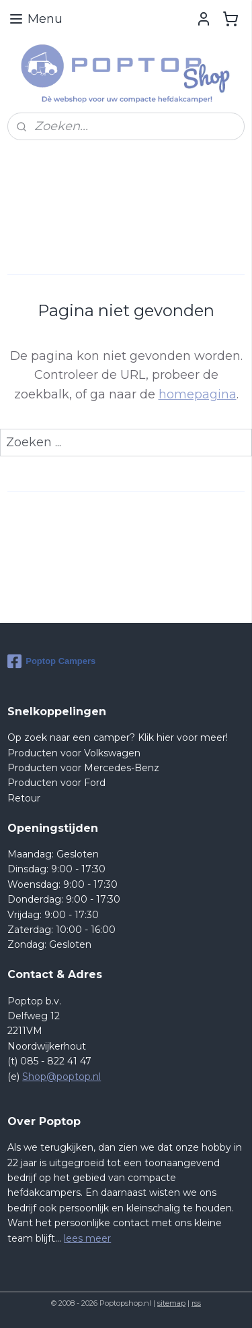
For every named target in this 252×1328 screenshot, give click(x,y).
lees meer (87, 1238)
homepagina (198, 394)
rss (196, 1303)
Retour (23, 798)
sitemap (171, 1303)
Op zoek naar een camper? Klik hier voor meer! (117, 737)
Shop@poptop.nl (61, 1076)
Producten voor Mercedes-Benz (83, 768)
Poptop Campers (51, 661)
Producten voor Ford (56, 783)
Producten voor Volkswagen (73, 753)
